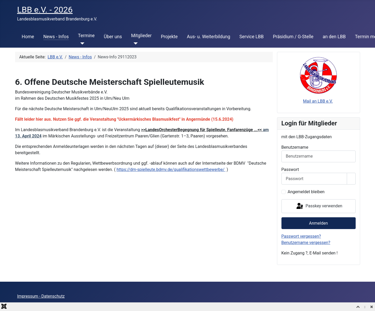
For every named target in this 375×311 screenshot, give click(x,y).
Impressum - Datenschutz (41, 296)
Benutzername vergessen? (305, 242)
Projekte (169, 36)
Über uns (113, 36)
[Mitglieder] (134, 43)
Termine (86, 35)
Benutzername (294, 147)
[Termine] (81, 43)
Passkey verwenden (319, 206)
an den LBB (334, 36)
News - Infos (56, 36)
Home (28, 36)
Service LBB (251, 36)
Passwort (290, 169)
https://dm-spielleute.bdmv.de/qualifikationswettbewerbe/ (171, 169)
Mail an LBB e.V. (318, 101)
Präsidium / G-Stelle (293, 36)
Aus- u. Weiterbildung (208, 36)
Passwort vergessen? (301, 236)
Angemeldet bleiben (306, 191)
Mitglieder (141, 35)
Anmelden (318, 223)
